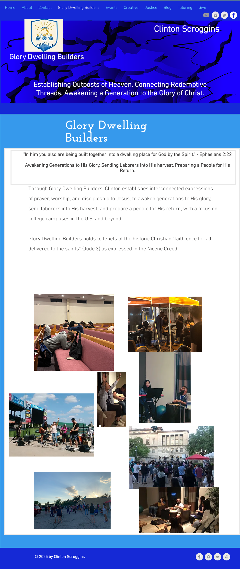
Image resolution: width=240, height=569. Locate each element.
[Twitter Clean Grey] (224, 15)
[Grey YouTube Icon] (206, 15)
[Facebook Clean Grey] (199, 556)
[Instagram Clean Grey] (215, 15)
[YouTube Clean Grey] (226, 556)
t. (202, 93)
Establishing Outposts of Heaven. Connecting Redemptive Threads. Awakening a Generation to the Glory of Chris (120, 89)
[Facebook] (233, 15)
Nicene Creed (162, 249)
